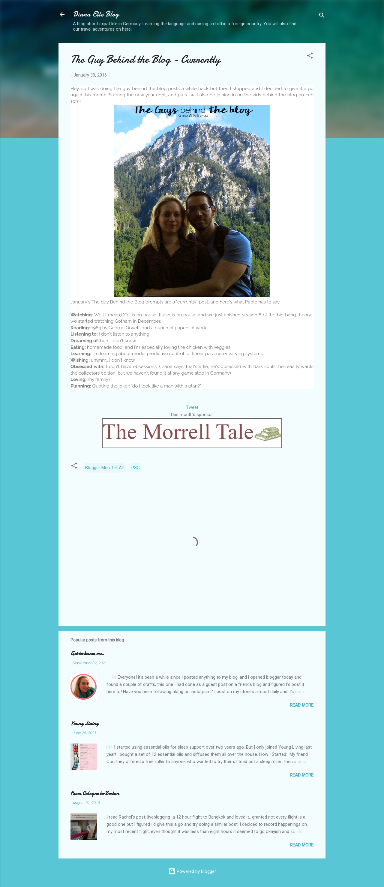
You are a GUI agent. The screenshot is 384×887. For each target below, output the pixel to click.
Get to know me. (87, 653)
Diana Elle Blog (96, 14)
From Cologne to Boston (94, 793)
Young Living (84, 723)
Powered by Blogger (192, 871)
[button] (310, 56)
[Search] (322, 16)
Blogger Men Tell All (104, 467)
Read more (302, 705)
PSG (135, 467)
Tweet (192, 407)
